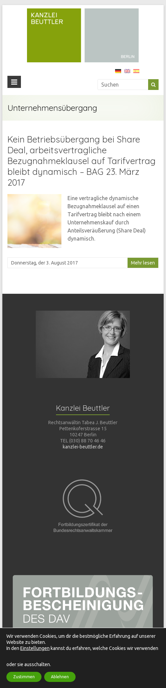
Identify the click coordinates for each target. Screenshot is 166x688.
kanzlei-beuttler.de (83, 446)
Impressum (147, 671)
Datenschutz (116, 671)
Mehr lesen (143, 262)
